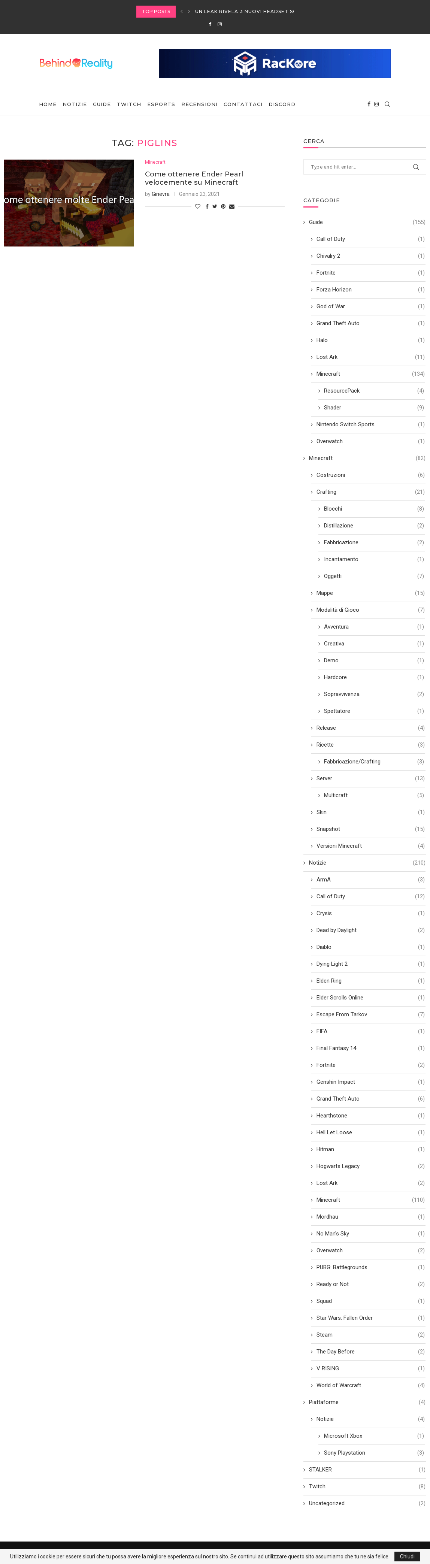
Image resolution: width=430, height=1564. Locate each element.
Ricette (371, 745)
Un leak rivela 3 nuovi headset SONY (249, 11)
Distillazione (374, 526)
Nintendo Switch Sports (371, 425)
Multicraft (374, 795)
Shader (374, 408)
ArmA (371, 880)
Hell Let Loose (371, 1133)
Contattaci (243, 104)
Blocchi (374, 509)
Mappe (371, 593)
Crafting (371, 492)
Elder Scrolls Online (371, 998)
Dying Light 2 (371, 964)
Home (48, 104)
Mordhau (371, 1217)
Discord (282, 104)
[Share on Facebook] (207, 207)
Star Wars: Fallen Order (371, 1318)
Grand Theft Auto (371, 323)
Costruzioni (371, 475)
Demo (374, 661)
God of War (371, 307)
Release (371, 728)
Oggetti (374, 576)
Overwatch (371, 441)
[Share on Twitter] (214, 207)
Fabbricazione (374, 543)
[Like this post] (197, 207)
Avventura (374, 627)
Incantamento (374, 559)
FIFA (371, 1031)
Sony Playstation (374, 1453)
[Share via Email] (231, 207)
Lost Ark (371, 357)
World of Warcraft (371, 1385)
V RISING (371, 1369)
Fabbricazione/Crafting (374, 762)
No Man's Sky (371, 1234)
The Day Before (371, 1352)
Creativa (374, 644)
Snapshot (371, 829)
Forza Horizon (371, 290)
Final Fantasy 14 (371, 1048)
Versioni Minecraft (371, 846)
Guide (102, 104)
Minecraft (155, 162)
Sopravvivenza (374, 694)
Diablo (371, 947)
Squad (371, 1301)
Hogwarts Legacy (371, 1166)
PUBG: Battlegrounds (371, 1267)
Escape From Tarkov (371, 1015)
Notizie (75, 104)
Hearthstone (371, 1116)
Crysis (371, 913)
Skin (371, 812)
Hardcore (374, 677)
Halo (371, 340)
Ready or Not (371, 1284)
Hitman (371, 1149)
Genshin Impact (371, 1082)
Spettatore (374, 711)
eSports (161, 104)
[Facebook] (210, 24)
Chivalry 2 (371, 256)
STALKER (367, 1470)
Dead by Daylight (371, 930)
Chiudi (407, 1557)
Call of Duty (371, 239)
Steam (371, 1335)
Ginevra (161, 194)
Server (371, 779)
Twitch (129, 104)
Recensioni (199, 104)
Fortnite (371, 273)
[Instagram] (220, 24)
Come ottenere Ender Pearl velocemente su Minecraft (194, 178)
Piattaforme (367, 1402)
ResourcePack (374, 391)
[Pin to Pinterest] (223, 207)
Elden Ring (371, 981)
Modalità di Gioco (371, 610)
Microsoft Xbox (374, 1436)
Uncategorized (367, 1503)
